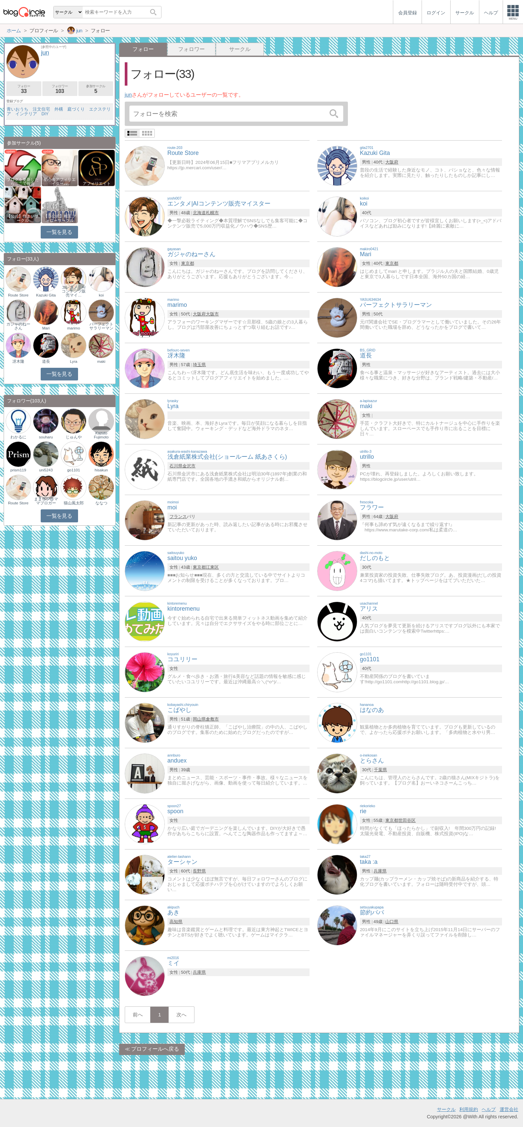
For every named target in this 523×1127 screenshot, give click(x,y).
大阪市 (212, 313)
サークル (239, 49)
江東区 (212, 567)
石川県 (175, 465)
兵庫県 (380, 870)
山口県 (391, 921)
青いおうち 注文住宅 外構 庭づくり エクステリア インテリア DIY (59, 111)
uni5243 (46, 470)
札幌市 (212, 212)
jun (128, 95)
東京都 (187, 263)
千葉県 (380, 769)
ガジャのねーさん (18, 326)
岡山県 (199, 719)
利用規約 (468, 1109)
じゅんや (74, 437)
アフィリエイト (97, 184)
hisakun (101, 470)
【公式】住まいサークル (23, 218)
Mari (45, 328)
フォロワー (191, 49)
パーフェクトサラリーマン (101, 326)
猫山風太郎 (74, 503)
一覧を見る (59, 232)
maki (101, 361)
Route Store (18, 295)
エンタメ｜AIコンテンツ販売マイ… (74, 291)
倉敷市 (212, 719)
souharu (46, 437)
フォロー (23, 89)
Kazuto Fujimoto (101, 435)
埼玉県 (199, 364)
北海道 (199, 212)
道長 (46, 361)
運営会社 (509, 1109)
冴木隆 (18, 361)
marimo (73, 328)
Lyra (73, 361)
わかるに (18, 437)
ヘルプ (489, 1109)
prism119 (18, 470)
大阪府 (391, 162)
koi (101, 295)
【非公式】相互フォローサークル (60, 218)
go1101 (73, 470)
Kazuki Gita (46, 295)
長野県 (199, 870)
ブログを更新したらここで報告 (23, 182)
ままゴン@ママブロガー (46, 501)
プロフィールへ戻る (155, 1049)
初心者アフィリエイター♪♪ (60, 182)
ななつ (101, 503)
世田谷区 (407, 820)
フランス (178, 516)
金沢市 (188, 465)
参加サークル (95, 89)
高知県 (175, 921)
